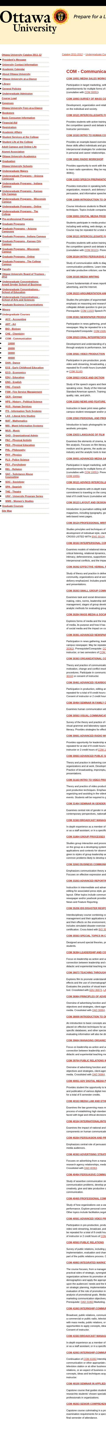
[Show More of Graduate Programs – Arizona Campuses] (1, 228)
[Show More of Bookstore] (1, 113)
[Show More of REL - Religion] (1, 469)
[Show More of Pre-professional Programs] (1, 219)
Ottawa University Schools (17, 166)
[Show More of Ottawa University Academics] (1, 156)
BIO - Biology (13, 328)
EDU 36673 (95, 990)
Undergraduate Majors (15, 171)
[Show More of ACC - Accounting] (1, 319)
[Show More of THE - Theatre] (1, 491)
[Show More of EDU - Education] (1, 377)
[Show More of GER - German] (1, 397)
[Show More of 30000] (1, 353)
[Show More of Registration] (1, 127)
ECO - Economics (15, 372)
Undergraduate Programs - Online (21, 206)
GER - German (13, 396)
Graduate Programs (13, 224)
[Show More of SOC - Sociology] (1, 482)
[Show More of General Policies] (1, 89)
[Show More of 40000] (1, 358)
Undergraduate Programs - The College (20, 213)
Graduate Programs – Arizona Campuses (19, 230)
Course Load (9, 98)
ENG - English (13, 382)
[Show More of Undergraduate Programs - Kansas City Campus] (1, 191)
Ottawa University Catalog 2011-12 (22, 54)
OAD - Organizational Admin (21, 435)
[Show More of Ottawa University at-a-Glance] (1, 79)
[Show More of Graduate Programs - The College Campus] (1, 261)
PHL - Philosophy (15, 450)
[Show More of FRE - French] (1, 387)
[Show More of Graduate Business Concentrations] (1, 305)
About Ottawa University (16, 74)
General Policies (11, 88)
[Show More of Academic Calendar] (1, 69)
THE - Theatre (13, 491)
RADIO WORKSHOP (84, 159)
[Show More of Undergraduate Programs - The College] (1, 211)
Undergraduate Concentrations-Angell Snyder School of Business (21, 283)
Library (6, 83)
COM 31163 (75, 371)
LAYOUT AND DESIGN (86, 502)
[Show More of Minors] (1, 309)
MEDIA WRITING (82, 276)
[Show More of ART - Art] (1, 324)
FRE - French (12, 387)
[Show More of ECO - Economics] (1, 372)
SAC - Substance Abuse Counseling (19, 475)
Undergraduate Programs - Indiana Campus (22, 185)
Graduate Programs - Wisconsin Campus (20, 250)
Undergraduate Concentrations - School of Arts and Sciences (21, 298)
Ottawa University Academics (19, 156)
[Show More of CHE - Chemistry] (1, 334)
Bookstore (8, 113)
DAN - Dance (12, 362)
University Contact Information (20, 64)
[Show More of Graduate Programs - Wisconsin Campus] (1, 249)
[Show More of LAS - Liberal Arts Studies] (1, 416)
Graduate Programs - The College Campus (21, 263)
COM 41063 (89, 1359)
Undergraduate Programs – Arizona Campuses (22, 177)
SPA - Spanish (13, 486)
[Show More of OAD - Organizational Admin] (1, 435)
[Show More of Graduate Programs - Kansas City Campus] (1, 241)
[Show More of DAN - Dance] (1, 363)
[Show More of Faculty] (1, 269)
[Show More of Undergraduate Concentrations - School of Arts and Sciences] (1, 297)
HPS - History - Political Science (23, 401)
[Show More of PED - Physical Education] (1, 445)
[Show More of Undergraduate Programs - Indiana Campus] (1, 183)
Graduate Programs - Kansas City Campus (21, 242)
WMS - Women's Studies (19, 501)
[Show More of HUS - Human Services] (1, 406)
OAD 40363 (90, 1168)
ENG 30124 (98, 536)
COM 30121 (91, 250)
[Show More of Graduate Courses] (1, 506)
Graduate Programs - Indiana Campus (24, 236)
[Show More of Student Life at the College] (1, 142)
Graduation (8, 161)
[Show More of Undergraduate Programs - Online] (1, 206)
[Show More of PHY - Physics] (1, 455)
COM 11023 (87, 311)
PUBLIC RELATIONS (85, 1242)
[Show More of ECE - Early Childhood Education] (1, 368)
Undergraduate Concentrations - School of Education (21, 291)
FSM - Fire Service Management (23, 391)
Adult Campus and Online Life (19, 146)
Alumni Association (13, 151)
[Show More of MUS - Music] (1, 430)
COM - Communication (18, 338)
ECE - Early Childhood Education (24, 367)
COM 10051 (91, 472)
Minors (6, 309)
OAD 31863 (87, 1302)
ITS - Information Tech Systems (23, 411)
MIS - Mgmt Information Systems (24, 425)
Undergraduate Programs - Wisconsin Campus (24, 200)
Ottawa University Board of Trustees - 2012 (24, 275)
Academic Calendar (13, 69)
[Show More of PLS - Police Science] (1, 460)
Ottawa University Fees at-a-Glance (22, 108)
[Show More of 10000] (1, 343)
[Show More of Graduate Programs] (1, 224)
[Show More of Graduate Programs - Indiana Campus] (1, 236)
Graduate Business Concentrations (22, 304)
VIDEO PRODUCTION (85, 354)
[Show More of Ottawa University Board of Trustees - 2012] (1, 274)
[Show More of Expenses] (1, 103)
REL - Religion (13, 469)
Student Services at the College (20, 137)
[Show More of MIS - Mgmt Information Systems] (1, 426)
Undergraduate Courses (16, 314)
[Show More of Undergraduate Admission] (1, 93)
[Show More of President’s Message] (1, 60)
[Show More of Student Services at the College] (1, 137)
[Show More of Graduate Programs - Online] (1, 256)
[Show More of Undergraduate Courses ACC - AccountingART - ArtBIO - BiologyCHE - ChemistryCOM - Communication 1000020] (1, 314)
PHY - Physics (13, 454)
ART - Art (10, 324)
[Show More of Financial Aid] (1, 123)
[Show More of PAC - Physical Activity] (1, 440)
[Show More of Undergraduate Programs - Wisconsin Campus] (1, 199)
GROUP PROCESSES (85, 836)
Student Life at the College (17, 142)
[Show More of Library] (1, 84)
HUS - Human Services (18, 406)
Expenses (7, 103)
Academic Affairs (12, 132)
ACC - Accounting (15, 319)
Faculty (6, 269)
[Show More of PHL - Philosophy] (1, 450)
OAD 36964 (98, 1010)
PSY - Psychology (15, 464)
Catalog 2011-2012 (72, 54)
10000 (11, 343)
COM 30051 (91, 92)
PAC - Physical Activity (18, 440)
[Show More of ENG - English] (1, 382)
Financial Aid (9, 122)
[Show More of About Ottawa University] (1, 74)
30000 (11, 353)
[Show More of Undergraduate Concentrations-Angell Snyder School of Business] (1, 281)
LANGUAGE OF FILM (85, 434)
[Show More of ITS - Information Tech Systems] (1, 411)
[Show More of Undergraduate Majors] (1, 171)
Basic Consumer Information (18, 117)
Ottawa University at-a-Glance (19, 79)
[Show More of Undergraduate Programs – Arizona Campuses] (1, 176)
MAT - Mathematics (16, 421)
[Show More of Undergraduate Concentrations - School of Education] (1, 289)
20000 (11, 348)
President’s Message (14, 59)
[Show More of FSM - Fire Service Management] (1, 392)
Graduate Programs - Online (18, 256)
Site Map (7, 511)
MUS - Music (12, 430)
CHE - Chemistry (15, 333)
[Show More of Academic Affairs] (1, 132)
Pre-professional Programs (17, 219)
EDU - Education (14, 377)
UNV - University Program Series (24, 496)
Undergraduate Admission (17, 93)
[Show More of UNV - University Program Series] (1, 496)
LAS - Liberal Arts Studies (20, 416)
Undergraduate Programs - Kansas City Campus (22, 192)
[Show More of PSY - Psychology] (1, 464)
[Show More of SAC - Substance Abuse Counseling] (1, 474)
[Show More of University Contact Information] (1, 64)
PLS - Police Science (17, 459)
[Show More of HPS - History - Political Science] (1, 401)
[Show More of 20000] (1, 348)
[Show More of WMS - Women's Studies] (1, 501)
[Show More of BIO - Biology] (1, 329)
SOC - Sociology (14, 481)
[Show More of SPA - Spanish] (1, 487)
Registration (9, 127)
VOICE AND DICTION (85, 377)
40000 (11, 358)
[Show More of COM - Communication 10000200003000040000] (1, 338)
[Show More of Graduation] (1, 161)
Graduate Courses (12, 506)
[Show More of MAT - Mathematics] (1, 421)
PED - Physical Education (20, 445)
